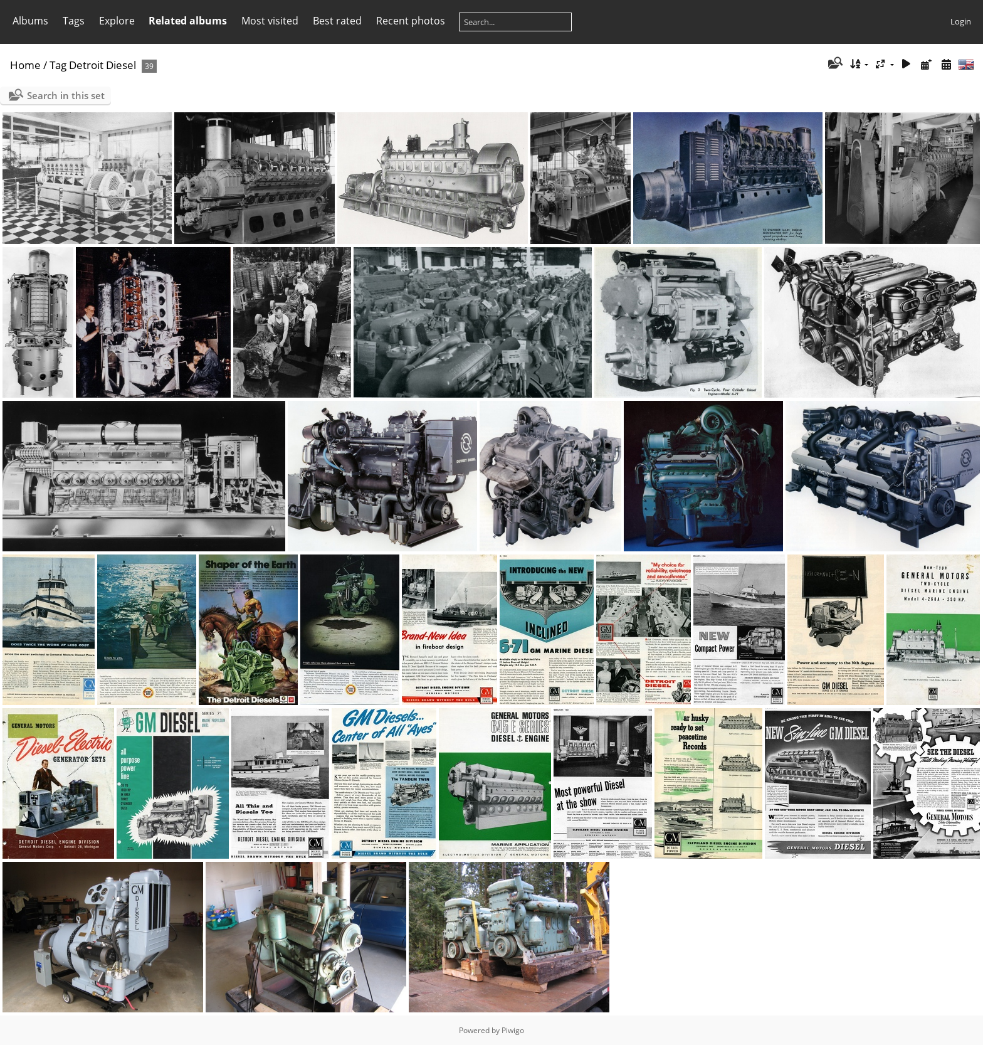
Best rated (337, 21)
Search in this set (66, 95)
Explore (117, 21)
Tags (74, 21)
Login (960, 21)
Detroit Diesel (102, 65)
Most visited (269, 21)
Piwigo (513, 1030)
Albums (30, 21)
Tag (58, 65)
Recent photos (410, 21)
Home (25, 65)
